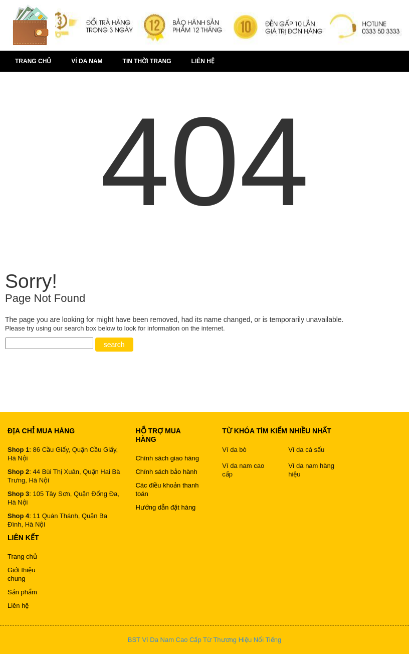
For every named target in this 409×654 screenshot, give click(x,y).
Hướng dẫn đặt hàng (165, 507)
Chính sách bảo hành (166, 471)
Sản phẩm (22, 592)
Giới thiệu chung (21, 574)
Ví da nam (86, 61)
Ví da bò (234, 449)
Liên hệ (203, 61)
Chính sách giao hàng (166, 458)
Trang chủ (33, 61)
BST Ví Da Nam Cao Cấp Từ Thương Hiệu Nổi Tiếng (204, 639)
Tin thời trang (147, 61)
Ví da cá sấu (306, 449)
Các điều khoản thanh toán (166, 489)
